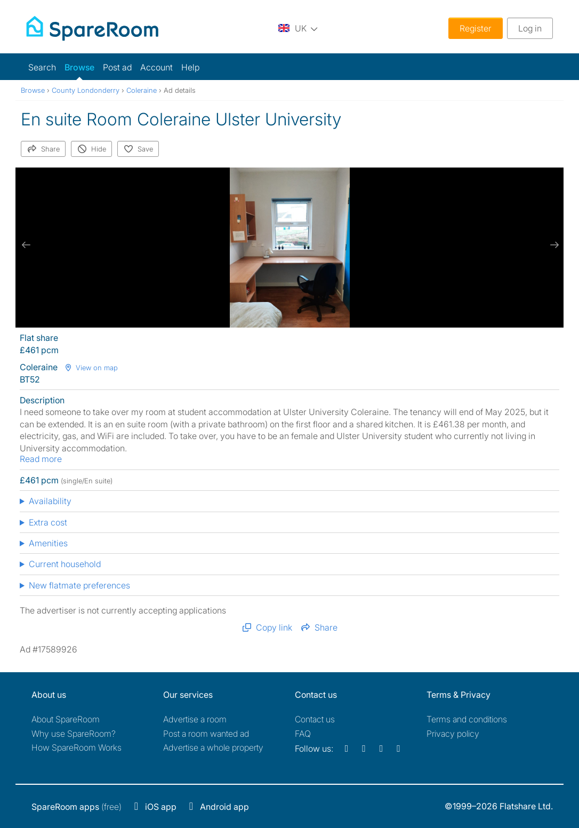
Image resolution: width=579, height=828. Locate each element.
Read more (41, 458)
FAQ (303, 733)
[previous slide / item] (26, 245)
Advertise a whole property (213, 747)
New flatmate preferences (79, 585)
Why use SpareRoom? (73, 733)
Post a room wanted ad (206, 733)
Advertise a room (195, 719)
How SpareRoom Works (76, 747)
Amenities (48, 543)
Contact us (315, 719)
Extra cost (48, 522)
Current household (65, 564)
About (65, 719)
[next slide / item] (553, 245)
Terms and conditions (467, 719)
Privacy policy (453, 733)
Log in (530, 28)
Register (476, 28)
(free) (76, 806)
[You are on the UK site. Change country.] (298, 28)
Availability (50, 501)
